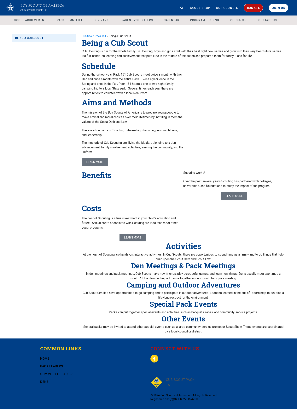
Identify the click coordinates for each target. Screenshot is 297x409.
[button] (234, 196)
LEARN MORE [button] (94, 162)
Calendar (171, 20)
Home (44, 358)
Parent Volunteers (137, 20)
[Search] (182, 7)
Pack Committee (70, 20)
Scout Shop (200, 8)
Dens (44, 382)
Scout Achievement (30, 20)
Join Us (278, 8)
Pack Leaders (51, 366)
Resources (239, 20)
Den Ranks (102, 20)
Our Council (227, 8)
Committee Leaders (57, 374)
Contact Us (267, 20)
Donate (253, 8)
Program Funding (204, 20)
